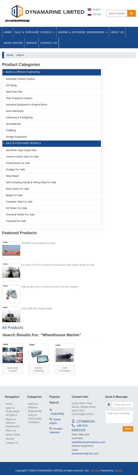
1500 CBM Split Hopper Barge (36, 308)
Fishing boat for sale (18, 163)
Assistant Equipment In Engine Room (26, 104)
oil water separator (56, 430)
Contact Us (48, 42)
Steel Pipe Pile (14, 91)
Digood (118, 470)
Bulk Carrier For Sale (17, 188)
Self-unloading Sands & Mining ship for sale (31, 182)
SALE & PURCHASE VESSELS (35, 32)
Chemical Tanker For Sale (20, 214)
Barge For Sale (14, 195)
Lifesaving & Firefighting (19, 117)
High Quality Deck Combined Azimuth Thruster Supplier (49, 286)
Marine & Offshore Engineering (82, 32)
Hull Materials (13, 123)
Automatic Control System (20, 78)
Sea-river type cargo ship (21, 150)
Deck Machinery (15, 111)
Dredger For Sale (15, 169)
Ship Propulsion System (19, 98)
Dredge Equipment (16, 136)
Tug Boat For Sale (16, 221)
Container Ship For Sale (19, 201)
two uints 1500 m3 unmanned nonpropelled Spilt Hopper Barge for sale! (58, 265)
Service (31, 42)
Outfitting (11, 130)
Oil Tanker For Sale (16, 208)
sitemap (95, 470)
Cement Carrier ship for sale (22, 156)
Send (127, 428)
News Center (13, 42)
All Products (12, 327)
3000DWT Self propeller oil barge (38, 243)
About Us (117, 32)
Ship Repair (12, 175)
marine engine (55, 421)
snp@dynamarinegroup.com (88, 442)
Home (7, 32)
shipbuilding (56, 412)
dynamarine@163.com (85, 453)
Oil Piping (11, 85)
